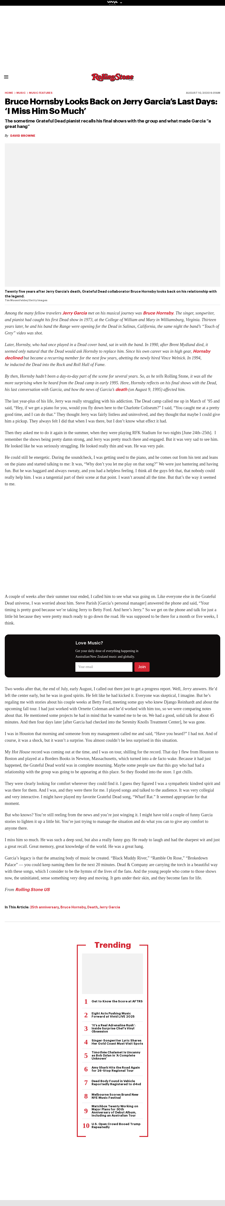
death (121, 389)
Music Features (41, 93)
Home (9, 93)
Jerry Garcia (74, 313)
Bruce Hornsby (158, 313)
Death (92, 907)
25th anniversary (44, 907)
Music (21, 93)
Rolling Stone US (32, 889)
